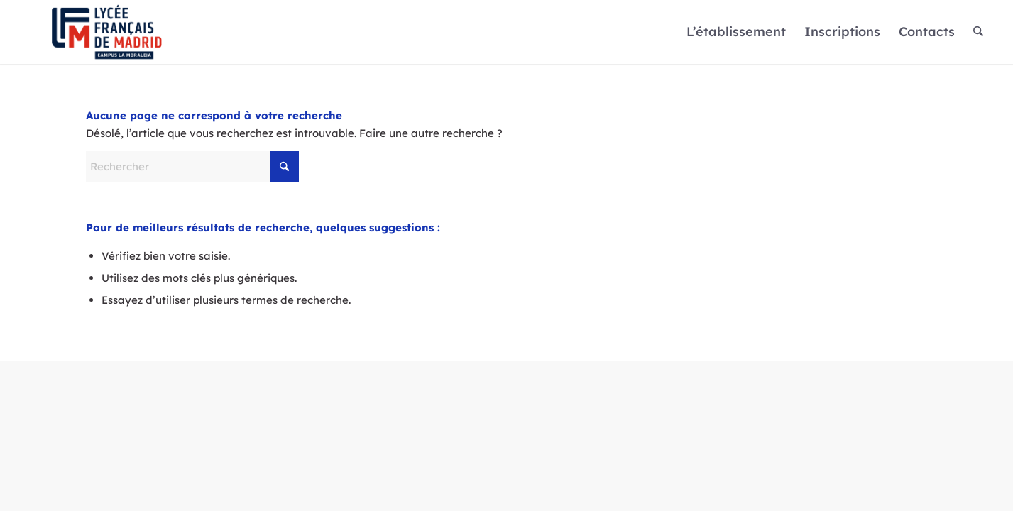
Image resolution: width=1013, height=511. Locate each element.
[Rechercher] (978, 32)
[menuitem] (736, 32)
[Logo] (107, 32)
